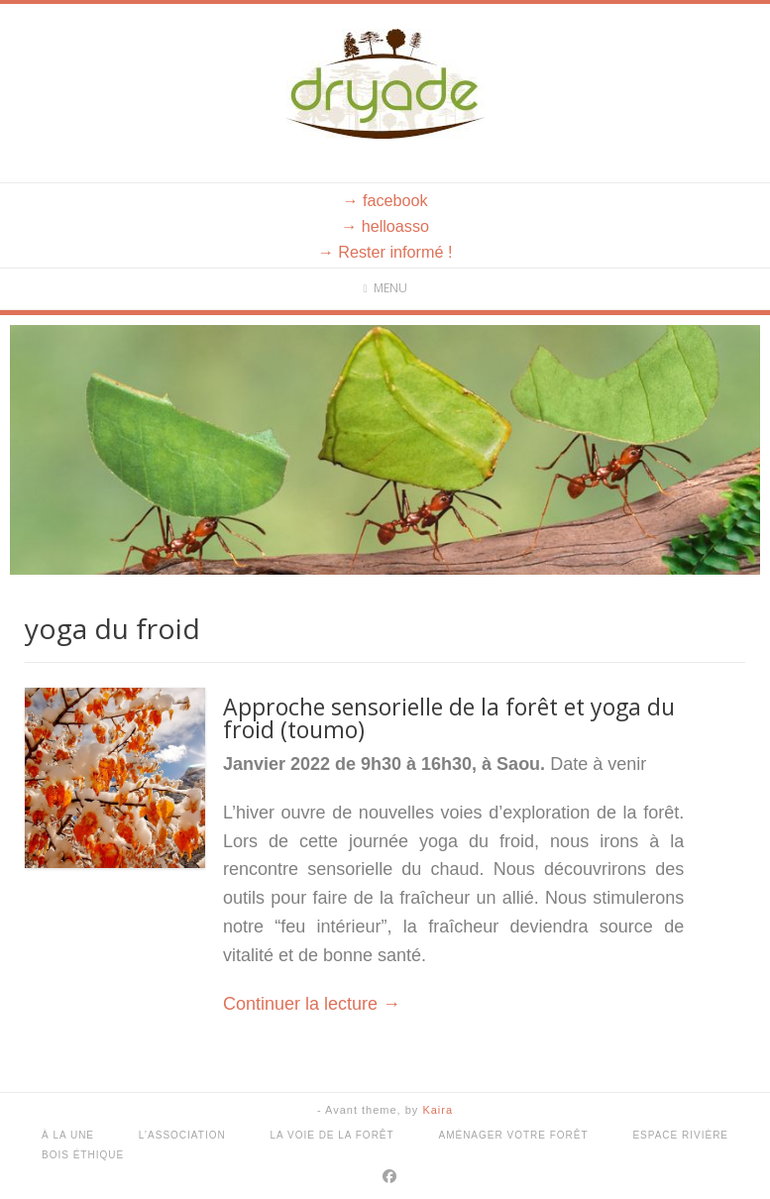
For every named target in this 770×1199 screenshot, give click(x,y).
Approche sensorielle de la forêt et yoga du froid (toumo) (449, 718)
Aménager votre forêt (513, 1135)
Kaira (437, 1110)
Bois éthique (83, 1154)
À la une (68, 1135)
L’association (182, 1135)
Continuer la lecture (311, 1004)
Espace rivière (680, 1135)
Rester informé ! (395, 252)
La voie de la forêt (332, 1135)
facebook (395, 200)
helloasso (395, 226)
